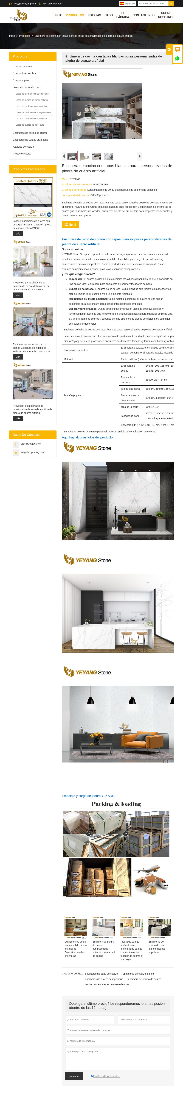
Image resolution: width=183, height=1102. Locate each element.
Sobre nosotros (166, 15)
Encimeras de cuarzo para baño (30, 140)
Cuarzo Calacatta (22, 66)
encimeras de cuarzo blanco (138, 973)
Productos (75, 15)
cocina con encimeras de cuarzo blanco (107, 984)
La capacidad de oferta (76, 195)
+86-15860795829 (52, 3)
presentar (74, 1076)
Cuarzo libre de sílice (24, 73)
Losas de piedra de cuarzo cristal (31, 119)
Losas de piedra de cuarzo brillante (32, 94)
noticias (94, 15)
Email (70, 224)
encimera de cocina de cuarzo (144, 979)
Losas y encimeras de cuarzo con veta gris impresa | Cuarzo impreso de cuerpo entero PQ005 (32, 225)
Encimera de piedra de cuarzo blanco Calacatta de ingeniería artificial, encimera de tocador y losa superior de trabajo (32, 348)
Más (18, 233)
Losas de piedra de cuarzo (27, 87)
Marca (66, 179)
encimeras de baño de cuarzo (101, 973)
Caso (109, 15)
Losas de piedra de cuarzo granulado (33, 112)
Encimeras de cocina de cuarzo (30, 133)
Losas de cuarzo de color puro (30, 125)
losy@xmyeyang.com (25, 3)
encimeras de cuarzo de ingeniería (104, 979)
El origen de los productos (77, 184)
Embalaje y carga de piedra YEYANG (88, 796)
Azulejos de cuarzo (23, 146)
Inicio (58, 15)
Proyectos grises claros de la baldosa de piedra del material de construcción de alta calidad (31, 286)
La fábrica (122, 15)
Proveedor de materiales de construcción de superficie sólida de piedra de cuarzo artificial (32, 410)
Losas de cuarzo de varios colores (32, 100)
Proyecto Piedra (22, 153)
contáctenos (144, 15)
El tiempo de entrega (74, 189)
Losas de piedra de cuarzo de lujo (31, 106)
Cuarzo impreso (21, 80)
